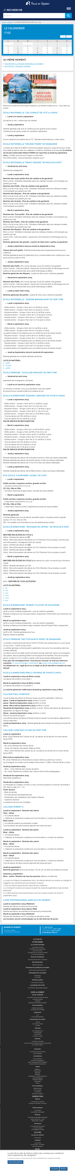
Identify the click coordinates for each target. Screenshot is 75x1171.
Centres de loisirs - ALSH (38, 1119)
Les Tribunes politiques (37, 954)
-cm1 (7, 595)
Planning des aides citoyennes (37, 970)
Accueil (4, 22)
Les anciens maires (37, 1024)
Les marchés (37, 1090)
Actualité (9, 22)
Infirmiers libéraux (38, 1079)
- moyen (8, 365)
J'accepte (54, 1169)
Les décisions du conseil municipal (37, 952)
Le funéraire (37, 1092)
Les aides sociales (38, 999)
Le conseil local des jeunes (37, 1126)
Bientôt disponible (37, 965)
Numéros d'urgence (37, 1093)
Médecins (37, 1069)
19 (18, 50)
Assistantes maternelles (37, 1112)
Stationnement (37, 1088)
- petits (7, 363)
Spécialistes (37, 1081)
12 (18, 48)
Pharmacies (37, 1071)
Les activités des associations (37, 1064)
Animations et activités (37, 1101)
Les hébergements (37, 1031)
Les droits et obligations (37, 1060)
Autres (37, 1083)
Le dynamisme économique (37, 1051)
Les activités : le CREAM (37, 1144)
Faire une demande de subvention (37, 1062)
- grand (7, 368)
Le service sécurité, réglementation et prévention (37, 1043)
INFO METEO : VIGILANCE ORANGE (17, 66)
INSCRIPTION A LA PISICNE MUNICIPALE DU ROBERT (24, 64)
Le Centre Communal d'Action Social (37, 997)
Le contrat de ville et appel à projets (37, 988)
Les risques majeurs (37, 1045)
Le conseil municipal (37, 947)
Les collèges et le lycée (37, 1129)
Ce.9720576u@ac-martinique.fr (26, 663)
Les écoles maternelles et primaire (37, 1117)
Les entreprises (37, 1053)
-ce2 (6, 593)
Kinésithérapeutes (38, 1078)
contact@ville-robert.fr (49, 932)
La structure (37, 1143)
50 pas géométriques (38, 1016)
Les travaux (37, 975)
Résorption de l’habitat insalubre (38, 1002)
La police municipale (37, 1041)
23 (57, 50)
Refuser (63, 1169)
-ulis (6, 600)
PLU (37, 1015)
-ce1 (6, 590)
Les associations (37, 1058)
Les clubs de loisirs (37, 1146)
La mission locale (37, 1128)
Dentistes (37, 1072)
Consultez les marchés (37, 982)
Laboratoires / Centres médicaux (37, 1076)
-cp (6, 588)
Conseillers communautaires (37, 949)
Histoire (37, 1022)
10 (67, 46)
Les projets (37, 977)
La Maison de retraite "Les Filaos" (37, 1103)
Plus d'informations (15, 1162)
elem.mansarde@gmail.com (54, 663)
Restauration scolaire (37, 1121)
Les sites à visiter (37, 1036)
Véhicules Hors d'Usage (37, 1009)
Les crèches (37, 1110)
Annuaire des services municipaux (37, 959)
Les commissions (37, 951)
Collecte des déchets (37, 1008)
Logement (37, 1001)
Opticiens (37, 1074)
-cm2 (7, 598)
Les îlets (37, 1025)
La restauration (37, 1032)
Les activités (37, 1034)
